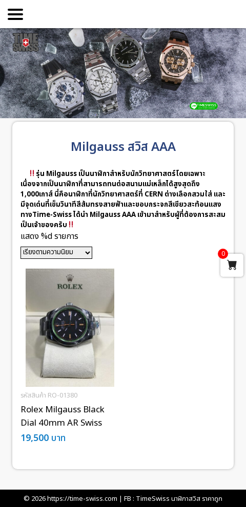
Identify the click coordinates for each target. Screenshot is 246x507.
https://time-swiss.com (82, 499)
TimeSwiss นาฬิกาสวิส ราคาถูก (179, 499)
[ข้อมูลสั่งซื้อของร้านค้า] (56, 253)
